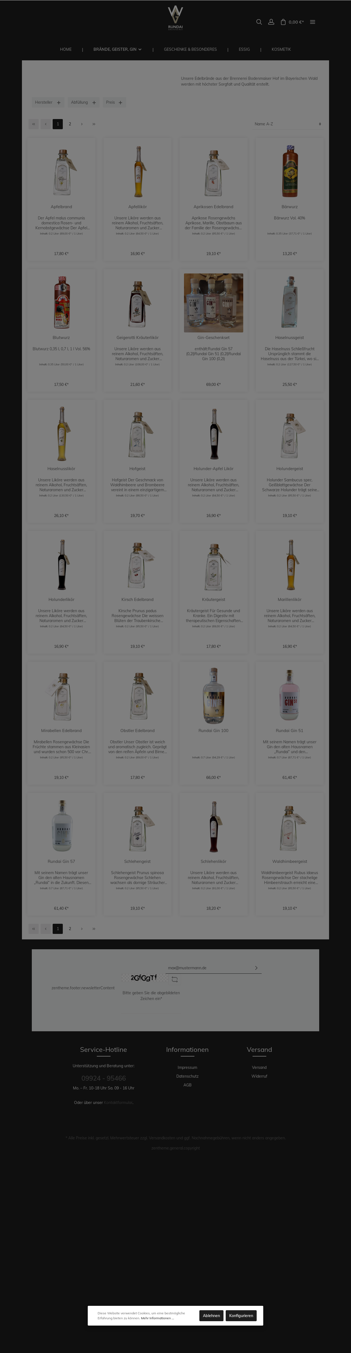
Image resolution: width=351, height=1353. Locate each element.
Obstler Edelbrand (137, 730)
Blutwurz (61, 337)
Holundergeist (289, 468)
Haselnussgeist (289, 337)
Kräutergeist (213, 599)
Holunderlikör (61, 599)
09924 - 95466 (103, 1078)
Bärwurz (290, 206)
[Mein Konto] (271, 21)
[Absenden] (256, 968)
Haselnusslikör (61, 468)
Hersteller (48, 102)
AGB (187, 1085)
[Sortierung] (288, 124)
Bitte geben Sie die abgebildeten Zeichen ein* (151, 995)
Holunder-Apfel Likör (213, 468)
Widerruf (259, 1076)
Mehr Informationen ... (157, 1318)
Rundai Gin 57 (61, 861)
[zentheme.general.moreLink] (312, 21)
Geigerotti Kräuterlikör (137, 337)
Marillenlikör (289, 599)
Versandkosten (162, 1137)
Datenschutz (187, 1076)
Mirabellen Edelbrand (61, 730)
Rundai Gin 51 (289, 730)
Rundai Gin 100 (213, 730)
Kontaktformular (118, 1102)
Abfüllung (84, 102)
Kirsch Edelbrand (137, 599)
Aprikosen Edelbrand (213, 206)
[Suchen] (259, 21)
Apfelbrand (61, 206)
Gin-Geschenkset (213, 337)
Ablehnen (211, 1315)
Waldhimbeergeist (289, 861)
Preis (114, 102)
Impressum (187, 1067)
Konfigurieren (241, 1315)
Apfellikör (137, 206)
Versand (259, 1067)
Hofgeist (137, 468)
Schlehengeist (137, 861)
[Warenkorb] (292, 21)
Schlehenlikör (213, 861)
